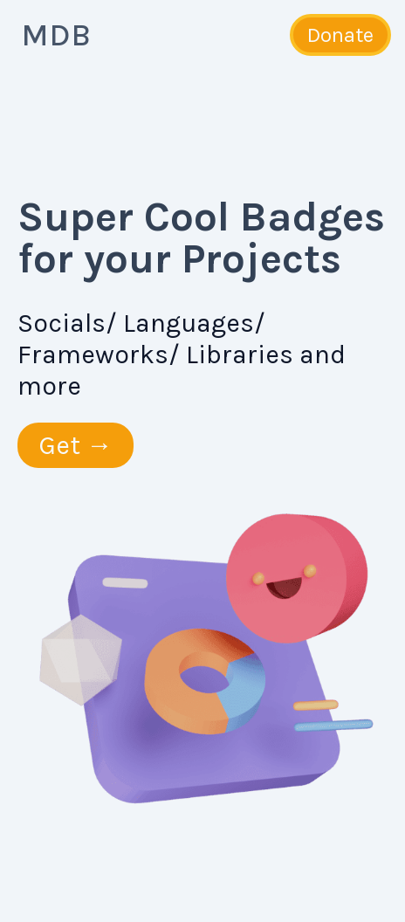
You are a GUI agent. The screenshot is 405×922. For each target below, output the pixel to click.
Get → (75, 445)
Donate (340, 35)
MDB (56, 34)
